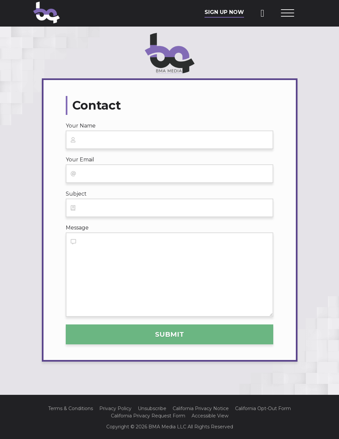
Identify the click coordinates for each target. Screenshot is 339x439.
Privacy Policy (115, 408)
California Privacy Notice (201, 408)
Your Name (81, 126)
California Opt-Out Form (263, 408)
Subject (76, 194)
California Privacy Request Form (148, 416)
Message (77, 227)
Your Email (80, 159)
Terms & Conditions (70, 408)
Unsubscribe (152, 408)
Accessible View (210, 416)
